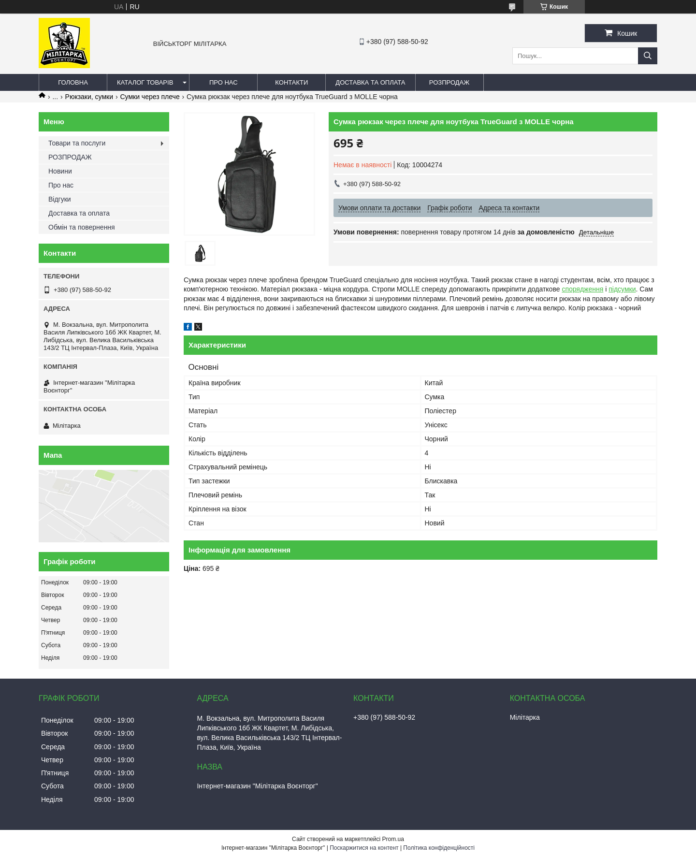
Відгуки (59, 199)
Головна (73, 82)
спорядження (582, 289)
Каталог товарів (145, 82)
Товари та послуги (76, 143)
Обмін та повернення (81, 227)
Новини (60, 171)
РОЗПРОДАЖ (449, 82)
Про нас (223, 82)
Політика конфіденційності (439, 847)
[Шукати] (647, 55)
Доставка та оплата (370, 82)
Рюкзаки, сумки (89, 97)
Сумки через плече (149, 97)
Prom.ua (393, 839)
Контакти (291, 82)
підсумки (622, 289)
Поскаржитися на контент (364, 847)
